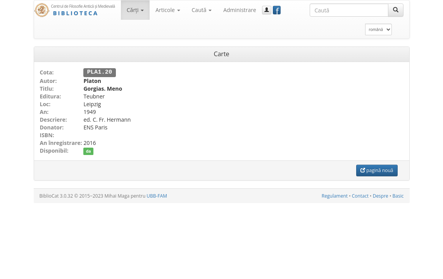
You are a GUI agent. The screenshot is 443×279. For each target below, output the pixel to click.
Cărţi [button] (135, 10)
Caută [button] (202, 10)
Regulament (335, 195)
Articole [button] (167, 10)
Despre (380, 195)
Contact (360, 195)
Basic (398, 195)
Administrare (239, 10)
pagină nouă (376, 170)
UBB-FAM (157, 195)
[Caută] (395, 10)
